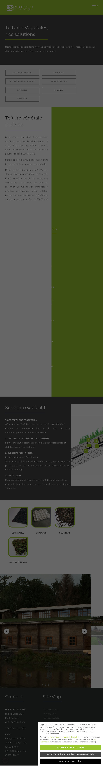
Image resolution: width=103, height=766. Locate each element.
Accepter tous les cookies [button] (70, 747)
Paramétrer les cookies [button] (70, 761)
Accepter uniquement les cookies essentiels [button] (70, 754)
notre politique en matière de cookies (63, 737)
